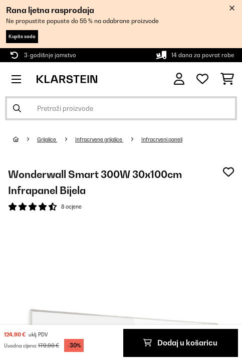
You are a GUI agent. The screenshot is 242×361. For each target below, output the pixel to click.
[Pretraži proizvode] (121, 108)
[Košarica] (227, 79)
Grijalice (47, 139)
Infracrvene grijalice (99, 139)
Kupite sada (22, 36)
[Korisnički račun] (179, 79)
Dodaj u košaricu (180, 342)
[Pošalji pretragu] (17, 108)
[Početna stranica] (25, 139)
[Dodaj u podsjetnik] (228, 171)
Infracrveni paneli (161, 139)
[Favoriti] (202, 79)
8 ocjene (71, 207)
